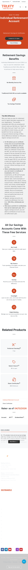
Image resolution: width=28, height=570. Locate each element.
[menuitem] (7, 1)
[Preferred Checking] (14, 344)
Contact (24, 1)
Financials (5, 528)
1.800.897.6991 (16, 1)
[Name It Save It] (14, 362)
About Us (5, 509)
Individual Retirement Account (11, 400)
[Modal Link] (14, 242)
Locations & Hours (8, 499)
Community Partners (8, 520)
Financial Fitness (7, 531)
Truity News (5, 513)
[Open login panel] (23, 7)
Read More (13, 441)
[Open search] (20, 7)
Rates (4, 538)
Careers (4, 516)
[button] (14, 38)
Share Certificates (7, 403)
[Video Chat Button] (24, 561)
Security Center (6, 542)
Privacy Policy (7, 562)
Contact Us (5, 524)
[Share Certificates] (14, 379)
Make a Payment (7, 535)
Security (15, 562)
